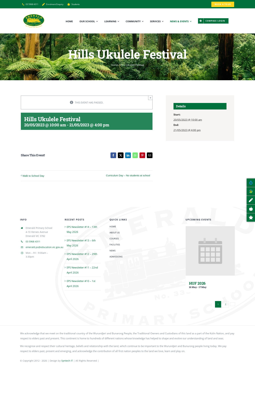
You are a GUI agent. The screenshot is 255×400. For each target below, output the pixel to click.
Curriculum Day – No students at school (128, 175)
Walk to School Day (33, 175)
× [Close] (150, 97)
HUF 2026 (197, 283)
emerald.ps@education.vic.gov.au (44, 247)
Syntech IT (67, 360)
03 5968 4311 (33, 241)
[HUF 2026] (210, 228)
